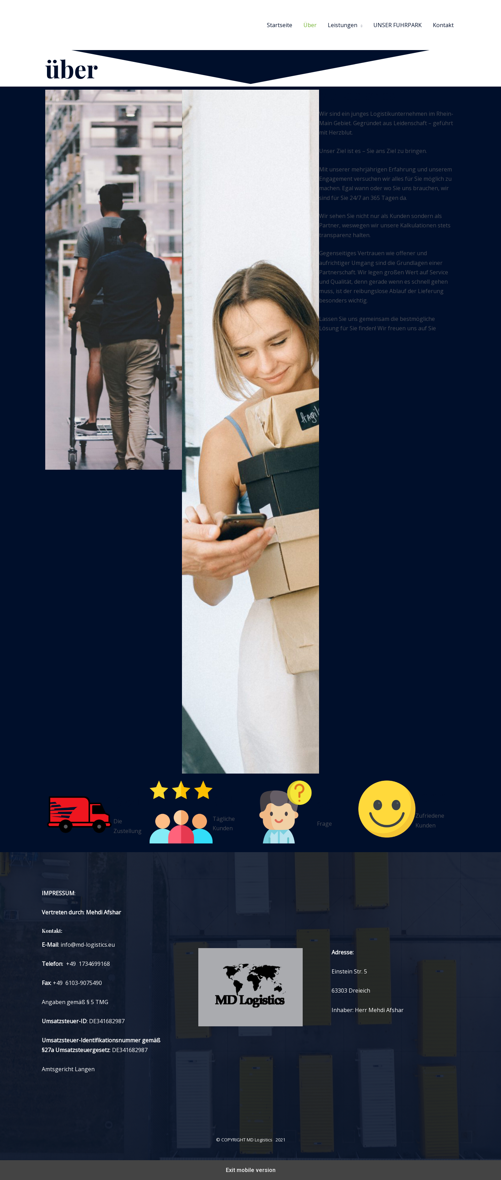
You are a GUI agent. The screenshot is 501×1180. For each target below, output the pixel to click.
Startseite (279, 25)
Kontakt (443, 25)
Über (310, 25)
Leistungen (342, 25)
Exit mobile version (251, 1170)
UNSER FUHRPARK (397, 25)
